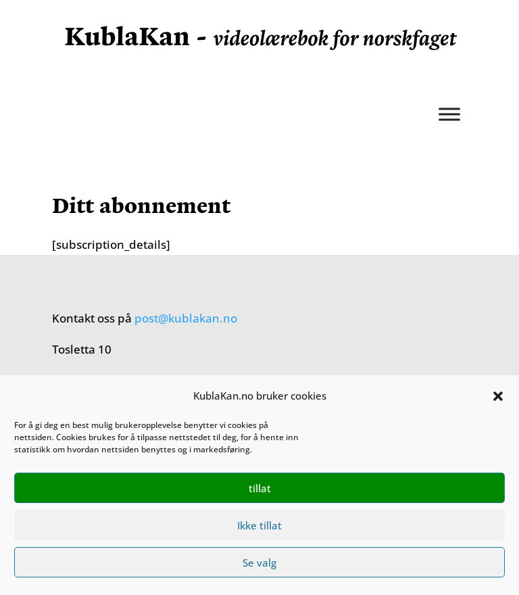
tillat (260, 488)
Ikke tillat (259, 525)
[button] (498, 396)
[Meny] (449, 114)
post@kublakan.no (185, 318)
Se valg (259, 562)
